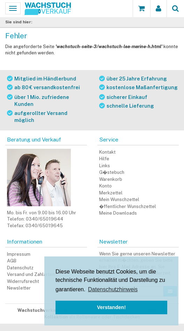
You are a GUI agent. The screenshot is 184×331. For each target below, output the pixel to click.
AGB (11, 260)
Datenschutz (20, 267)
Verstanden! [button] (111, 307)
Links (104, 165)
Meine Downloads (118, 213)
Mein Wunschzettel (119, 199)
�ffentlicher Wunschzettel (127, 206)
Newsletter (19, 288)
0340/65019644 (44, 219)
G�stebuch (111, 172)
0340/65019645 (44, 225)
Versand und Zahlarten (31, 274)
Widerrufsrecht (23, 281)
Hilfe (104, 158)
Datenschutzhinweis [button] (113, 289)
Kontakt (107, 152)
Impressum (18, 254)
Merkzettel (111, 192)
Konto (105, 185)
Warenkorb (110, 179)
